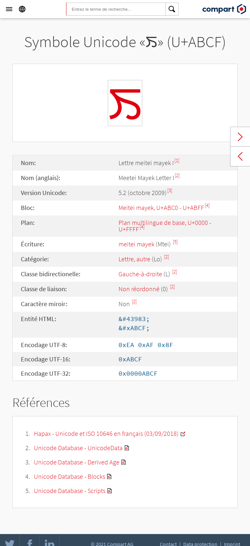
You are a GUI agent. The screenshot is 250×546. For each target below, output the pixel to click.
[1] (176, 160)
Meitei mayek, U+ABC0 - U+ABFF (161, 207)
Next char (240, 137)
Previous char (240, 156)
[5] (175, 242)
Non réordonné (139, 289)
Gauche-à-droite (140, 274)
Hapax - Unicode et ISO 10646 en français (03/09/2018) (106, 433)
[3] (169, 190)
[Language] (22, 9)
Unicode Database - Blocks (69, 476)
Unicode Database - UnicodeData (78, 448)
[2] (177, 175)
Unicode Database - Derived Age (76, 462)
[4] (207, 205)
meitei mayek (136, 244)
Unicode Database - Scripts (69, 491)
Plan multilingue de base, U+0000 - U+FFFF (164, 225)
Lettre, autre (134, 259)
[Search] (172, 9)
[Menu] (9, 9)
